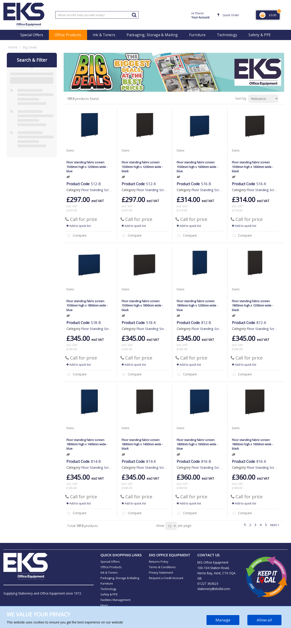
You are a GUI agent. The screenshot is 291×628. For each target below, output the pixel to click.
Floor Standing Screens (98, 190)
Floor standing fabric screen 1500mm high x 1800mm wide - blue (87, 305)
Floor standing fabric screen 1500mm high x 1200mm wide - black (142, 166)
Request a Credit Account (166, 578)
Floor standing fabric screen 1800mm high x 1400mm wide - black (142, 444)
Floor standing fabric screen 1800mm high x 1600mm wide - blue (197, 444)
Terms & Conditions (162, 567)
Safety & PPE (259, 34)
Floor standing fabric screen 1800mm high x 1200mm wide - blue (197, 305)
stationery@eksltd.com (213, 589)
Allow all (264, 620)
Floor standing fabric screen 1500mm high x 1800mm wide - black (142, 305)
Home (13, 47)
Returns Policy (158, 562)
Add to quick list (78, 226)
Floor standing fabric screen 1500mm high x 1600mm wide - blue (197, 166)
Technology (227, 34)
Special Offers (31, 34)
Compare (76, 236)
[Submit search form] (134, 14)
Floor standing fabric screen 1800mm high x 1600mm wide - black (252, 444)
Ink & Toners (104, 34)
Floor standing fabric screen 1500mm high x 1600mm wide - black (252, 166)
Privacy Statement (161, 572)
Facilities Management (115, 600)
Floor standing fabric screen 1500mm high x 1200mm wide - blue (87, 166)
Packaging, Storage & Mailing (152, 34)
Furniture (197, 34)
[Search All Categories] (97, 15)
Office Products (68, 34)
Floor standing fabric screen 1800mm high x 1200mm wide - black (252, 305)
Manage (223, 620)
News (104, 605)
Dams (70, 150)
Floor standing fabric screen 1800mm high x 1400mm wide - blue (87, 444)
